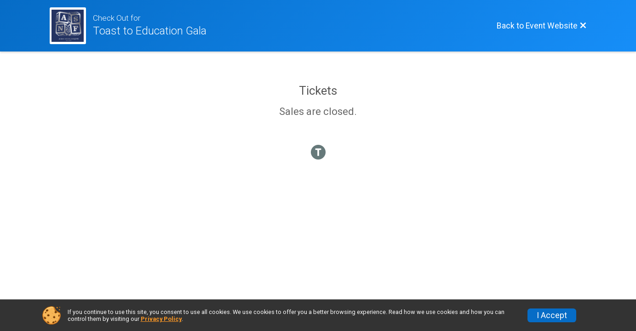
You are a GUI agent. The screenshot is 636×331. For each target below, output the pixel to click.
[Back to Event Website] (542, 25)
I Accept (552, 315)
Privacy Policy (161, 318)
